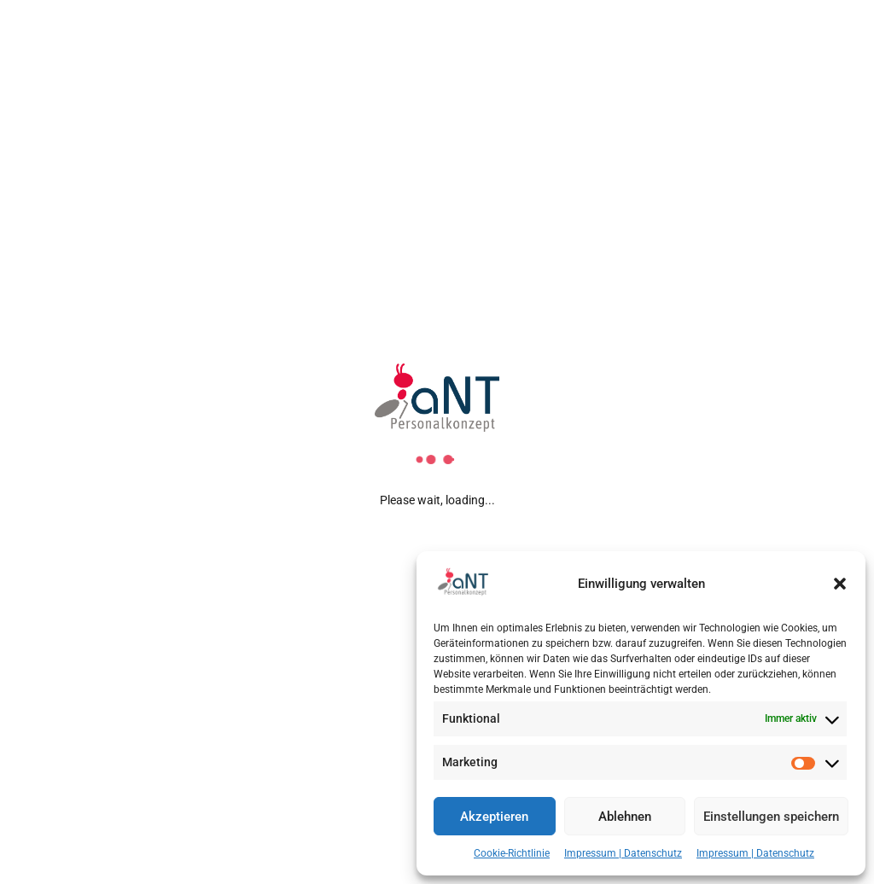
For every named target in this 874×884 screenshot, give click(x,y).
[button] (839, 583)
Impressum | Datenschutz (623, 853)
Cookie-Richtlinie (512, 853)
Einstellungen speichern (771, 816)
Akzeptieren (494, 816)
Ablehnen (624, 816)
